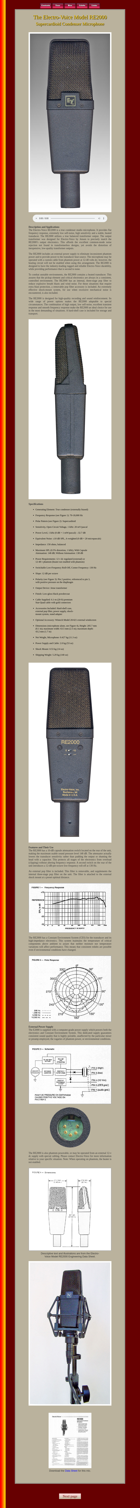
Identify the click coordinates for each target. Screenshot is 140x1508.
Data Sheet (71, 1470)
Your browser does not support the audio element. (70, 218)
